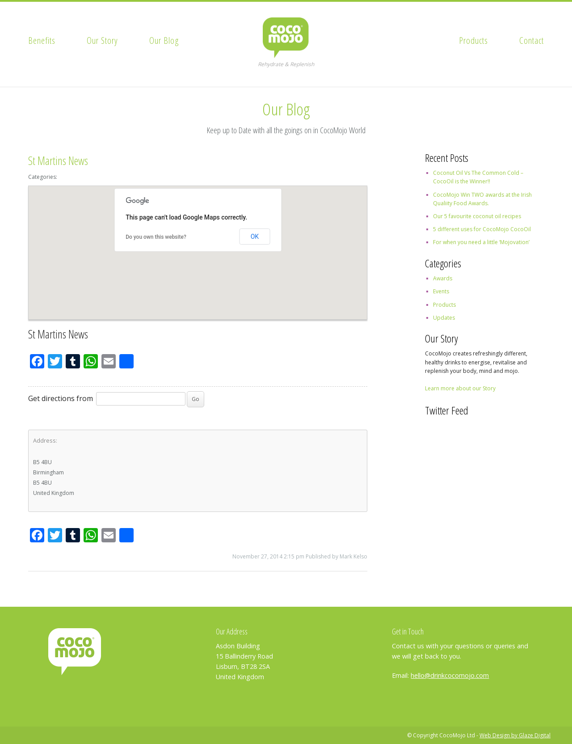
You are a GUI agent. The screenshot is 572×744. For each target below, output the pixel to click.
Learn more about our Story (460, 388)
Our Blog (164, 40)
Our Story (102, 40)
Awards (442, 278)
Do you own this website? (156, 237)
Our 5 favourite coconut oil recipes (477, 216)
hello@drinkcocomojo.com (450, 675)
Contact (531, 40)
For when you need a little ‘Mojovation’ (481, 242)
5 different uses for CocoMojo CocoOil (482, 229)
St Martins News (58, 161)
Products (473, 40)
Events (441, 291)
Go (195, 399)
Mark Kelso (353, 556)
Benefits (41, 40)
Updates (444, 317)
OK (255, 236)
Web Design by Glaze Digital (515, 735)
